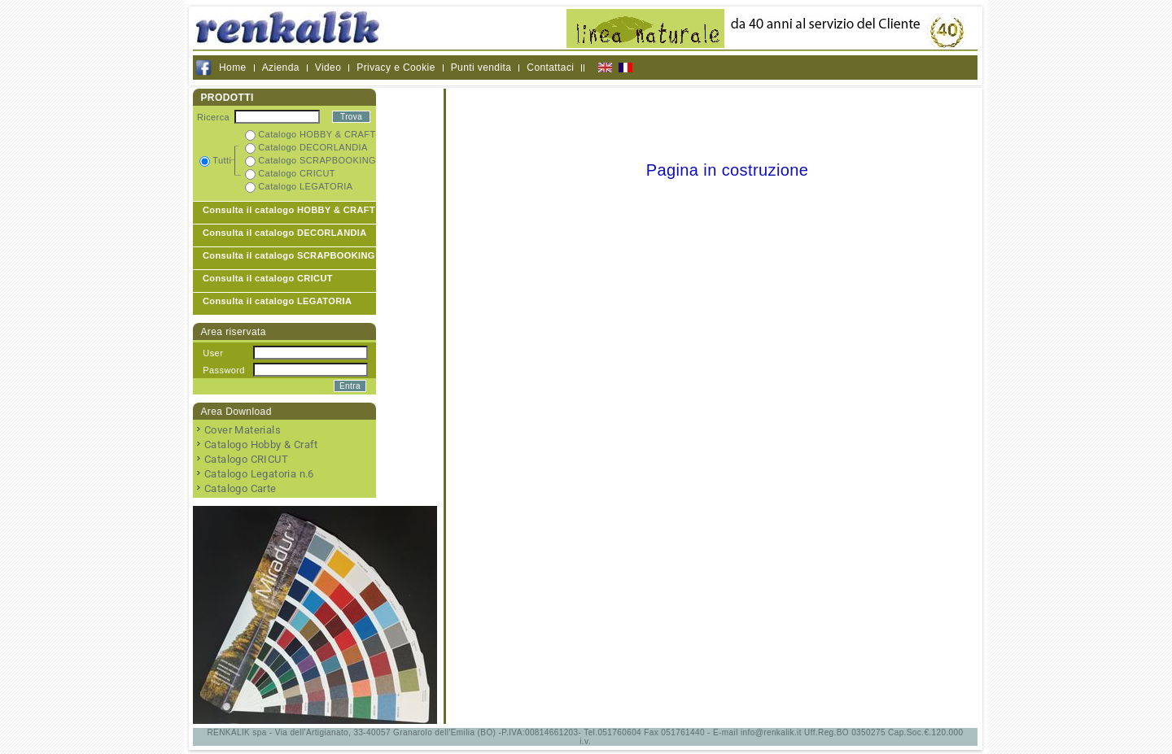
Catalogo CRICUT (246, 459)
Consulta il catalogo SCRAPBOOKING (289, 255)
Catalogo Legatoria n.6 (259, 474)
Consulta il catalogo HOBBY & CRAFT (289, 210)
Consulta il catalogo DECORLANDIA (285, 233)
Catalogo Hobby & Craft (261, 444)
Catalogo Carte (240, 488)
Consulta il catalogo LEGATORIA (277, 301)
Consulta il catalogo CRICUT (268, 278)
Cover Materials (242, 430)
